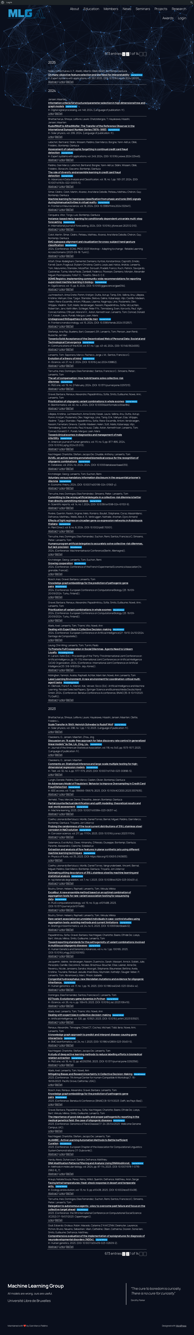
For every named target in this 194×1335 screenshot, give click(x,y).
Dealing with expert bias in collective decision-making (79, 1015)
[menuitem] (2, 2)
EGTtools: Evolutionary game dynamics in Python (76, 998)
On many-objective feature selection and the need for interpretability (88, 74)
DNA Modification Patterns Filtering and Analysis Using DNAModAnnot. (89, 1163)
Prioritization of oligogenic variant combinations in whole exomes (86, 401)
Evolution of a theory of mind (64, 358)
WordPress (181, 1325)
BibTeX (69, 81)
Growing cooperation (60, 563)
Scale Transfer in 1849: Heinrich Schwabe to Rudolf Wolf (80, 724)
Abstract (53, 81)
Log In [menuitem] (9, 2)
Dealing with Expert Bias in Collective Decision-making (79, 629)
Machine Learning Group (36, 1285)
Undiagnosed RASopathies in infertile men (73, 319)
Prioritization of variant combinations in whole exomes (80, 609)
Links (62, 81)
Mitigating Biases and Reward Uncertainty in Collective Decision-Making (90, 1074)
